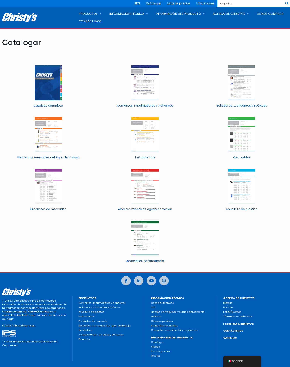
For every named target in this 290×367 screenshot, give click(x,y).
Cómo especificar (162, 321)
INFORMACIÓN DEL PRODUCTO (180, 14)
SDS (137, 3)
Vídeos (155, 346)
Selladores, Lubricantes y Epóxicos (99, 307)
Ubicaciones (205, 3)
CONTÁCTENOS (90, 21)
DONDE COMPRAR (270, 14)
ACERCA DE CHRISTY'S (231, 14)
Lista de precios (178, 3)
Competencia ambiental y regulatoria (174, 330)
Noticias (228, 307)
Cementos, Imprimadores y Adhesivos (102, 302)
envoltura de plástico (91, 312)
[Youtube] (151, 280)
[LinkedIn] (138, 280)
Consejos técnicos (162, 302)
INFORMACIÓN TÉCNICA (128, 14)
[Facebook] (126, 280)
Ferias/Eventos (232, 312)
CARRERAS (230, 337)
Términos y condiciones (238, 316)
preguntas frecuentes (164, 325)
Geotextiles (85, 330)
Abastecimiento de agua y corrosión (101, 334)
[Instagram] (164, 280)
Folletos (155, 355)
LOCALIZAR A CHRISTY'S (238, 324)
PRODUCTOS (90, 14)
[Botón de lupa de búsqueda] (287, 3)
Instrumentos (86, 316)
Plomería (84, 339)
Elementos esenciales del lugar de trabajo (104, 325)
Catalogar (153, 3)
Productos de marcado (92, 321)
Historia (228, 302)
